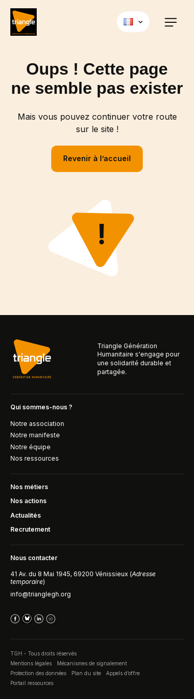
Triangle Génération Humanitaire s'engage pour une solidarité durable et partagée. (138, 359)
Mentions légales (31, 663)
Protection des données (38, 673)
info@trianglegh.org (40, 594)
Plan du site (86, 673)
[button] (171, 22)
